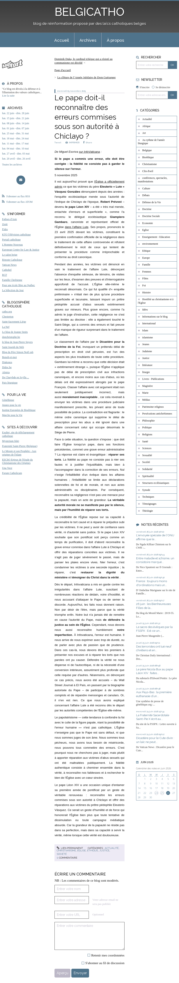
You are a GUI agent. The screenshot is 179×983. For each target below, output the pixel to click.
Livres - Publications (153, 378)
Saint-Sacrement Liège (14, 321)
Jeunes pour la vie (11, 405)
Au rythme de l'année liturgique (151, 141)
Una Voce (7, 468)
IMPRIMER (72, 142)
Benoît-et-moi (9, 357)
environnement (150, 243)
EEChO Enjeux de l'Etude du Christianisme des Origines (17, 461)
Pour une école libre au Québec (18, 285)
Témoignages (149, 503)
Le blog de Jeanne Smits (15, 332)
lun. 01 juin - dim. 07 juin (15, 128)
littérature (147, 365)
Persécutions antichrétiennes (157, 413)
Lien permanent (70, 848)
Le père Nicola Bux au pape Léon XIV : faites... (154, 671)
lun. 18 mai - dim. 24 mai (15, 138)
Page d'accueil (62, 70)
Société (62, 854)
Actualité (112, 848)
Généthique (8, 400)
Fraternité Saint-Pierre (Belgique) (19, 446)
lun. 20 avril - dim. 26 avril (16, 158)
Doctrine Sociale (151, 216)
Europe (146, 257)
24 (156, 793)
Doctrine (146, 209)
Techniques (148, 496)
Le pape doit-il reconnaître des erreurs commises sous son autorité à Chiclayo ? (86, 117)
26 (168, 793)
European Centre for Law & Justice (20, 249)
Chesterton (7, 316)
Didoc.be (7, 367)
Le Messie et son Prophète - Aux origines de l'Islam (19, 453)
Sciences (146, 448)
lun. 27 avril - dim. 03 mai (16, 153)
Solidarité (147, 469)
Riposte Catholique (12, 259)
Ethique (92, 850)
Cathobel (6, 269)
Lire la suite (8, 95)
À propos (115, 40)
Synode (146, 490)
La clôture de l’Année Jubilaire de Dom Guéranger (86, 77)
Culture (146, 188)
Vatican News (9, 264)
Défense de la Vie (151, 202)
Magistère (147, 385)
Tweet (57, 142)
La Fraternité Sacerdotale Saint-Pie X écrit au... (152, 717)
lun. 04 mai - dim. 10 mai (15, 148)
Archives (87, 40)
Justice (104, 850)
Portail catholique (11, 239)
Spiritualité (148, 476)
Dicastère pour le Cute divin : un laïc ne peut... (155, 740)
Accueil (61, 40)
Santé (145, 441)
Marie (145, 392)
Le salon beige (9, 254)
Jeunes (145, 344)
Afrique (146, 126)
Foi (144, 285)
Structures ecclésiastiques (155, 482)
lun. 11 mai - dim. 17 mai (15, 143)
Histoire (146, 292)
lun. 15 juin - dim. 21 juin (15, 118)
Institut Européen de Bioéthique (18, 410)
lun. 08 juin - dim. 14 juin (15, 123)
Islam (145, 330)
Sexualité (147, 455)
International (149, 323)
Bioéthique (148, 157)
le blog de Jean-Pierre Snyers (17, 342)
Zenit (4, 224)
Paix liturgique (10, 382)
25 (162, 793)
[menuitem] (61, 40)
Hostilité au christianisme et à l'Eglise (156, 301)
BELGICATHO (90, 11)
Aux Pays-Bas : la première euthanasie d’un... (154, 694)
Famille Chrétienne (12, 280)
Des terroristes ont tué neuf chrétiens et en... (153, 648)
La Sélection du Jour (13, 290)
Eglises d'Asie (9, 219)
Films (145, 278)
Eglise (81, 850)
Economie (147, 223)
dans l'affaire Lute (76, 227)
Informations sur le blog (155, 316)
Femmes (146, 271)
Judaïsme (147, 351)
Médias (146, 399)
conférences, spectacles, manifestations (152, 179)
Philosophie (148, 420)
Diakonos (7, 362)
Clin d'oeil (147, 171)
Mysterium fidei (10, 441)
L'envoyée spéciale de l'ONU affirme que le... (155, 537)
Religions (147, 434)
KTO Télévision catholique (16, 234)
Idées (145, 309)
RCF (4, 274)
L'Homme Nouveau (12, 244)
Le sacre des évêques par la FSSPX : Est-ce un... (154, 629)
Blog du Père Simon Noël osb (17, 352)
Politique (147, 427)
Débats (145, 195)
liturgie (146, 372)
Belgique (147, 150)
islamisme (147, 337)
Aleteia (6, 372)
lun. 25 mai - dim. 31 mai (15, 133)
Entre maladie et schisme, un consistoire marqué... (155, 560)
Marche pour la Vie (12, 415)
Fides (5, 229)
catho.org (7, 311)
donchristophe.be (11, 337)
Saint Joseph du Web (13, 347)
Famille (146, 264)
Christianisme (66, 850)
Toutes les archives (12, 164)
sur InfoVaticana (89, 151)
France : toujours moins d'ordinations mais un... (151, 583)
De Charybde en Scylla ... (15, 377)
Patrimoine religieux (153, 406)
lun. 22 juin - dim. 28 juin (15, 113)
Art (144, 133)
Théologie (147, 510)
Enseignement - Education (156, 237)
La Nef (5, 326)
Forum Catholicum (12, 473)
